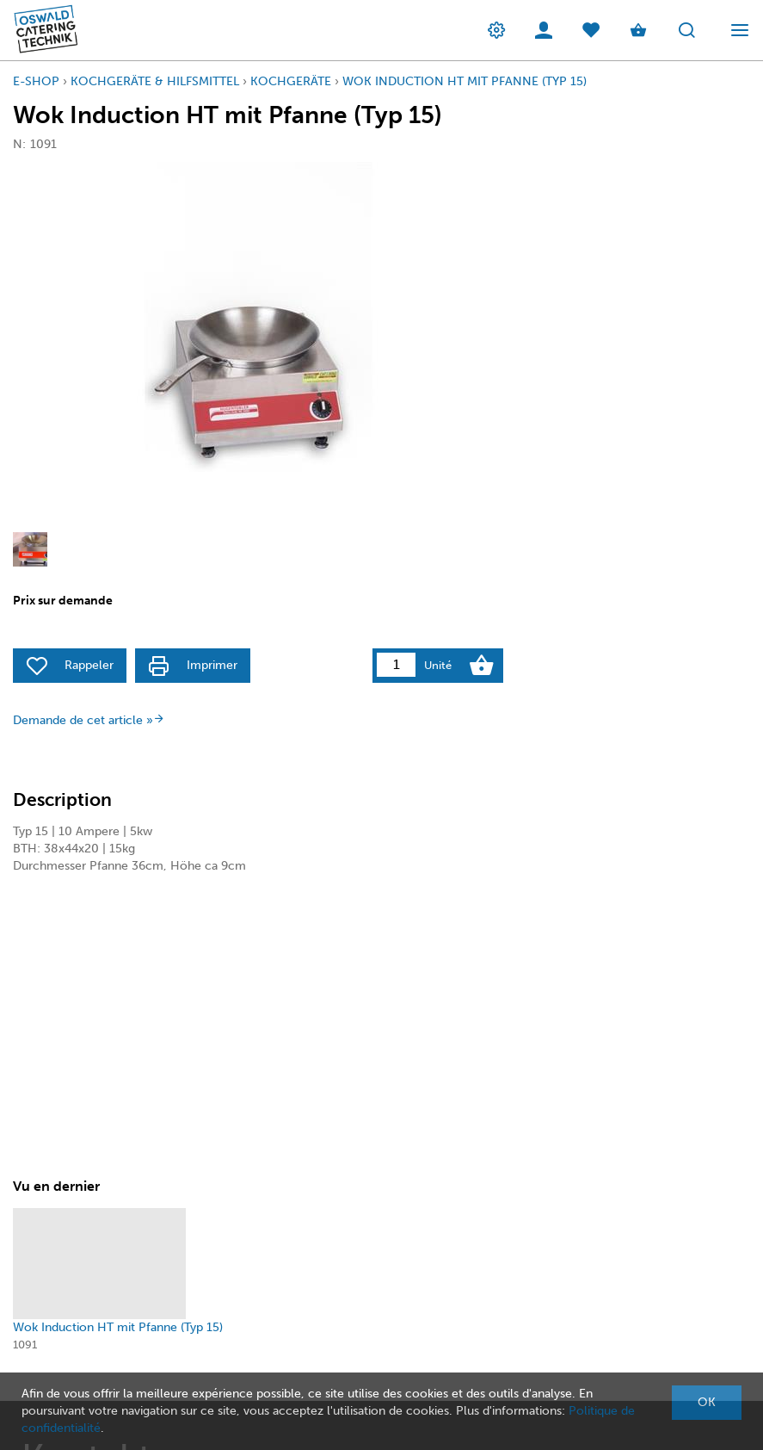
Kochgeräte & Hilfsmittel (155, 81)
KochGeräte (290, 81)
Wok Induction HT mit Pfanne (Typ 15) (464, 81)
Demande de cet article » (89, 720)
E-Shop (36, 81)
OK (707, 1402)
